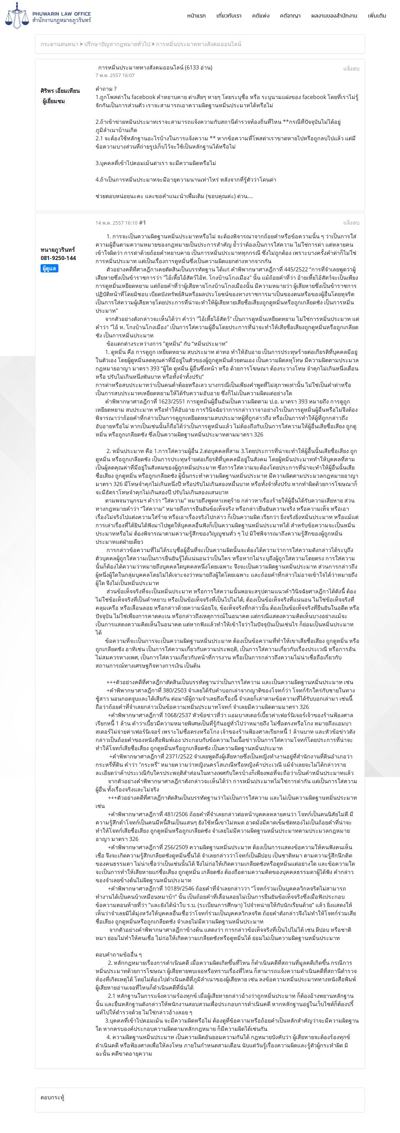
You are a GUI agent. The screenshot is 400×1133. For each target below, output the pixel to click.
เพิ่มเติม (377, 15)
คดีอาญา (290, 15)
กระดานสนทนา (59, 44)
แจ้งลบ (351, 68)
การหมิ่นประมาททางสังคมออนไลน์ (198, 44)
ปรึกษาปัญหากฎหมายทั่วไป (117, 44)
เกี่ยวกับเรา (229, 15)
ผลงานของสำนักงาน (334, 15)
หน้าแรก (196, 15)
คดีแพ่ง (260, 15)
